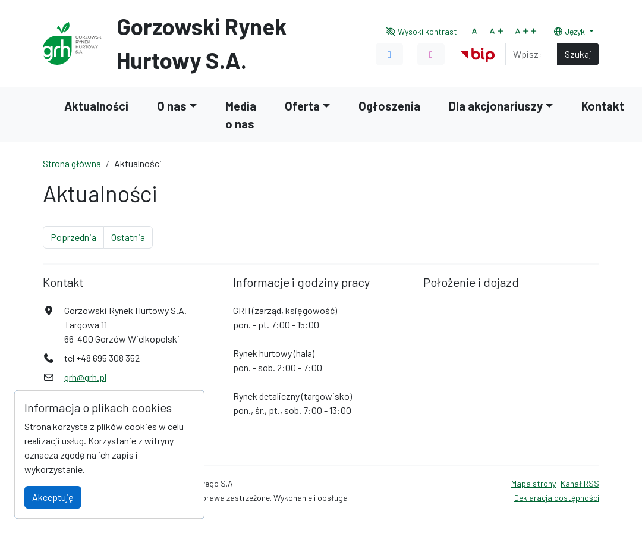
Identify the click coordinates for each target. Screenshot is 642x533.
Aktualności (96, 106)
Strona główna (72, 163)
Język (570, 31)
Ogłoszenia (389, 106)
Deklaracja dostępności (556, 498)
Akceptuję (53, 497)
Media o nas (240, 115)
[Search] (531, 54)
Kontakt (602, 106)
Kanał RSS (580, 483)
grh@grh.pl (85, 376)
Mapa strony (533, 483)
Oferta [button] (302, 106)
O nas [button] (172, 106)
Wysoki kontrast (422, 31)
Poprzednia (77, 236)
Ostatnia (132, 236)
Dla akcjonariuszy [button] (496, 106)
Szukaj (578, 53)
